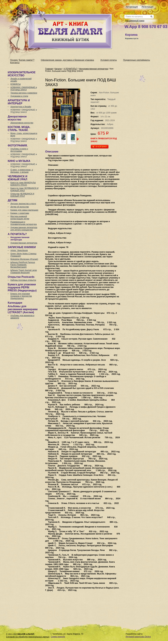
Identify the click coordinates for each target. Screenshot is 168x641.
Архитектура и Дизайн (20, 107)
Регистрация (147, 7)
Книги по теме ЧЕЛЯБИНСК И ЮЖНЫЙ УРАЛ (24, 189)
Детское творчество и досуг (23, 203)
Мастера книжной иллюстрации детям (19, 217)
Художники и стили (19, 96)
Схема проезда (58, 636)
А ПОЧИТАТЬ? (70, 69)
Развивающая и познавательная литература (23, 223)
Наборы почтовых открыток (23, 280)
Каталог (58, 69)
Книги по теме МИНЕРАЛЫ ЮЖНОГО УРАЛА (23, 184)
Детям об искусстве (19, 207)
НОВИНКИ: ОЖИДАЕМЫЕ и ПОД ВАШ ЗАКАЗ (23, 88)
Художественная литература (23, 243)
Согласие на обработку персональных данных (27, 637)
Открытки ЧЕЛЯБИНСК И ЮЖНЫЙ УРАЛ (22, 195)
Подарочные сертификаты (136, 60)
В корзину (101, 146)
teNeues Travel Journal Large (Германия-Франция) (23, 271)
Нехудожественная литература (19, 238)
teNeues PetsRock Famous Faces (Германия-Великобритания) (22, 264)
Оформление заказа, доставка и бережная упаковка (67, 60)
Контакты (14, 62)
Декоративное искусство (21, 123)
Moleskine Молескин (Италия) (24, 259)
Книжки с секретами (19, 213)
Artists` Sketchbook (19, 250)
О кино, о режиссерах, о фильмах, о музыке (21, 171)
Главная (49, 69)
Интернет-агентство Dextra (138, 636)
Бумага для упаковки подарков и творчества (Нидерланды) (21, 296)
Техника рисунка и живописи (23, 93)
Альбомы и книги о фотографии (19, 150)
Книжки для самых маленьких (24, 210)
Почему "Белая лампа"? (22, 60)
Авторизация (132, 7)
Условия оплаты (108, 60)
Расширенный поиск (134, 20)
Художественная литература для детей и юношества (23, 228)
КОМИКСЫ (15, 84)
